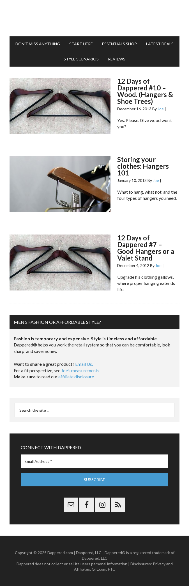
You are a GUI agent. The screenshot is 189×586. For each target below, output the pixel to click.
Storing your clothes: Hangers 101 (143, 166)
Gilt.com (99, 569)
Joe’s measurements (80, 370)
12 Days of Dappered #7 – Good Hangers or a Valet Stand (145, 248)
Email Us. (84, 364)
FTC (111, 569)
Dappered (95, 18)
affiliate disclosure (76, 376)
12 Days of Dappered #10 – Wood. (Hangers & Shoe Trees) (145, 91)
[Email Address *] (95, 461)
